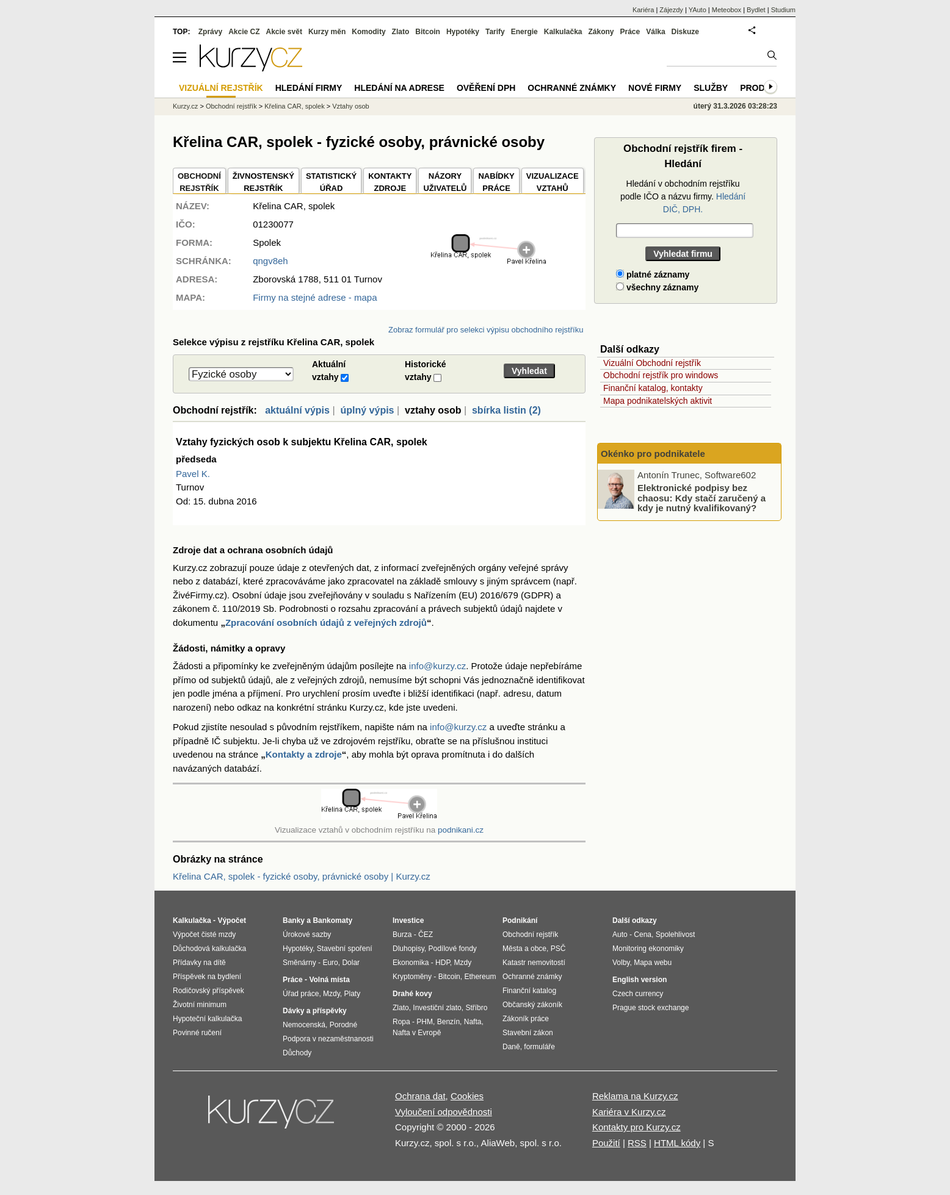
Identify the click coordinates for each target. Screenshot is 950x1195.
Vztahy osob (350, 106)
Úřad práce (301, 993)
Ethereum (480, 976)
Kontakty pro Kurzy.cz (636, 1127)
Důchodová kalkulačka (209, 948)
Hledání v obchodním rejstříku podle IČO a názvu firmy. (682, 196)
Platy (352, 993)
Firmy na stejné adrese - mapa (315, 297)
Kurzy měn (327, 31)
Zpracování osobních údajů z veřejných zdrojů (326, 622)
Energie (524, 31)
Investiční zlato (437, 1007)
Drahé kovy (412, 993)
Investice (408, 920)
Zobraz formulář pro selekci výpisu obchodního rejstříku (485, 329)
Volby (620, 962)
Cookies (467, 1096)
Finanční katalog (529, 990)
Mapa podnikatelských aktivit (657, 401)
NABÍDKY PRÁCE (496, 182)
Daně (511, 1046)
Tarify (495, 31)
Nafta (473, 1021)
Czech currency (637, 993)
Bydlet (756, 9)
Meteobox (726, 9)
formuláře (539, 1046)
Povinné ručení (197, 1032)
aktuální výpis (297, 410)
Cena (642, 934)
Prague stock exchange (650, 1007)
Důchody (297, 1053)
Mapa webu (653, 962)
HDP (442, 962)
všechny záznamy (657, 287)
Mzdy (331, 993)
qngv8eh (270, 261)
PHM (424, 1021)
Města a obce (524, 948)
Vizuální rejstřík (221, 88)
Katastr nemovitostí (533, 962)
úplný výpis (367, 410)
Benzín (448, 1021)
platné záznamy (652, 274)
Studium (783, 9)
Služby (711, 88)
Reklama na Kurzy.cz (635, 1096)
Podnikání (519, 920)
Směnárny (299, 962)
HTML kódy (677, 1143)
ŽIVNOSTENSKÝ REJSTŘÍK (263, 182)
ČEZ (425, 934)
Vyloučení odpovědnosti (443, 1112)
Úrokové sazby (307, 934)
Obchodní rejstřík (231, 106)
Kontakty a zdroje (304, 754)
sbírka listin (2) (506, 410)
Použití (606, 1143)
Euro (330, 962)
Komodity (368, 31)
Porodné (343, 1025)
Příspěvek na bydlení (207, 976)
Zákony (601, 31)
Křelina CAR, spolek (294, 106)
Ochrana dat (420, 1096)
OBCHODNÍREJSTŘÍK (199, 182)
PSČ (558, 948)
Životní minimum (200, 1004)
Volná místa (329, 979)
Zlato (401, 31)
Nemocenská (304, 1025)
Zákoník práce (525, 1018)
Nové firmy (654, 88)
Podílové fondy (452, 948)
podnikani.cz (461, 829)
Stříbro (476, 1007)
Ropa (401, 1021)
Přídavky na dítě (199, 962)
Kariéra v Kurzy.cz (629, 1112)
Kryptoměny (412, 976)
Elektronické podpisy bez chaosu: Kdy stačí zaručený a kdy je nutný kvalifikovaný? (701, 498)
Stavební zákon (527, 1032)
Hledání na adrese (399, 88)
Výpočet (231, 920)
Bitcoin (427, 31)
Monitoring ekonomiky (648, 948)
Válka (655, 31)
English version (639, 979)
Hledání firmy (309, 88)
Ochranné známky (572, 88)
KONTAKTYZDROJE (390, 182)
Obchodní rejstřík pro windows (660, 375)
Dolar (351, 962)
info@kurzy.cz (437, 666)
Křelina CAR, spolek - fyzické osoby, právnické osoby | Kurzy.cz (301, 876)
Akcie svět (284, 31)
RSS (637, 1143)
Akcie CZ (243, 31)
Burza (402, 934)
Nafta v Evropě (417, 1032)
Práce (630, 31)
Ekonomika (411, 962)
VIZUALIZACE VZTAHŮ (552, 182)
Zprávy (210, 31)
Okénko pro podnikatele (653, 453)
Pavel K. (193, 473)
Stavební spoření (344, 948)
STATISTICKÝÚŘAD (331, 182)
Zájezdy (671, 9)
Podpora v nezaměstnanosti (328, 1039)
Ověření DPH (486, 88)
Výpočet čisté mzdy (204, 934)
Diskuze (685, 31)
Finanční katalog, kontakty (653, 388)
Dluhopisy (408, 948)
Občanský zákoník (532, 1004)
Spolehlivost (675, 934)
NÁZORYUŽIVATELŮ (444, 182)
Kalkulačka (563, 31)
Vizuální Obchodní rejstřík (652, 363)
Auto (620, 934)
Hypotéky (462, 31)
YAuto (697, 9)
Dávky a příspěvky (315, 1011)
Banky (294, 920)
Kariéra (643, 9)
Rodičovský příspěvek (208, 990)
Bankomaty (332, 920)
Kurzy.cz (185, 106)
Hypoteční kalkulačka (207, 1018)
